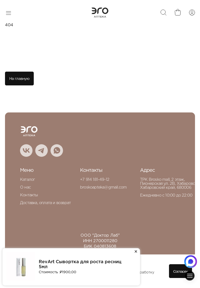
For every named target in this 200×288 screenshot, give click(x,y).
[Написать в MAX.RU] (190, 261)
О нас (25, 187)
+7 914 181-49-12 (94, 180)
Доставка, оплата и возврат (45, 203)
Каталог (27, 180)
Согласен (180, 271)
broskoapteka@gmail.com (103, 187)
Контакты (29, 195)
